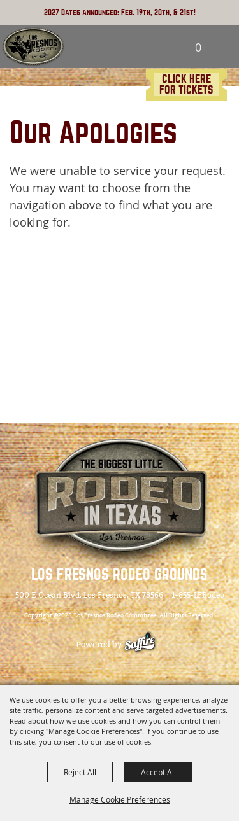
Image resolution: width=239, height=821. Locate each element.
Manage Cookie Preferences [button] (119, 799)
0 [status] (198, 47)
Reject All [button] (80, 772)
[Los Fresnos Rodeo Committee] (33, 47)
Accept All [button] (158, 772)
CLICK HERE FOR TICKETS (186, 84)
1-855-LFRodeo (197, 595)
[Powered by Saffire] (146, 644)
